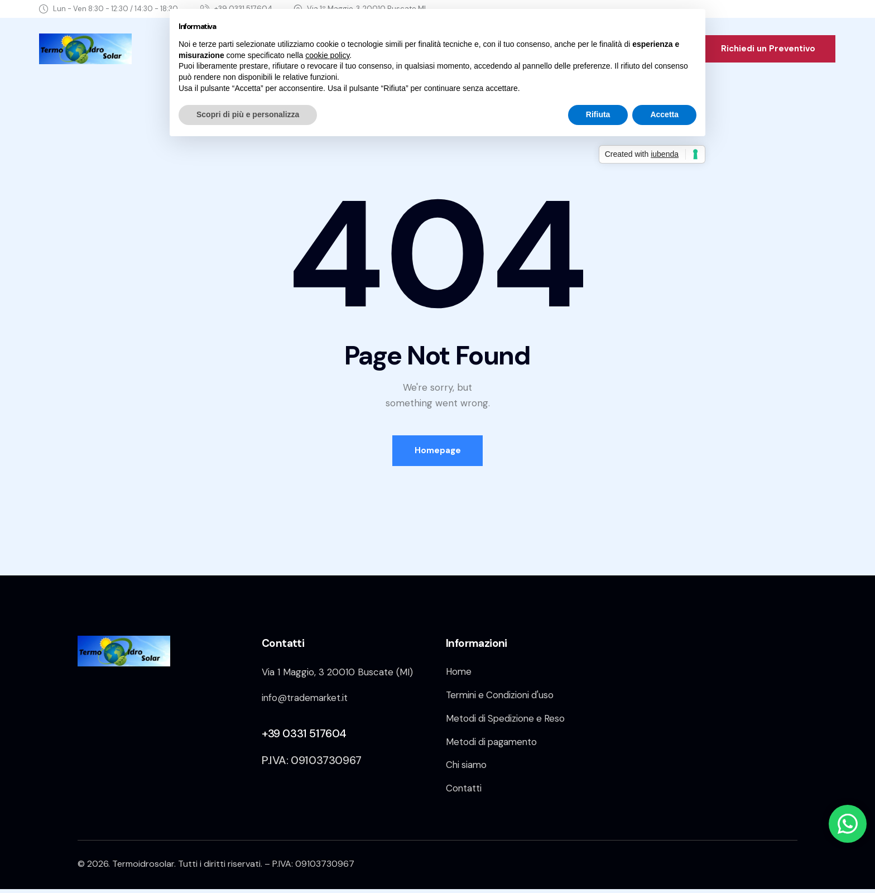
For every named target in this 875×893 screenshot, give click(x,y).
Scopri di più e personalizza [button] (247, 114)
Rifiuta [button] (598, 114)
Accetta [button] (664, 114)
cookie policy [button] (327, 55)
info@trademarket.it (306, 699)
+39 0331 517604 (304, 735)
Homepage (438, 451)
